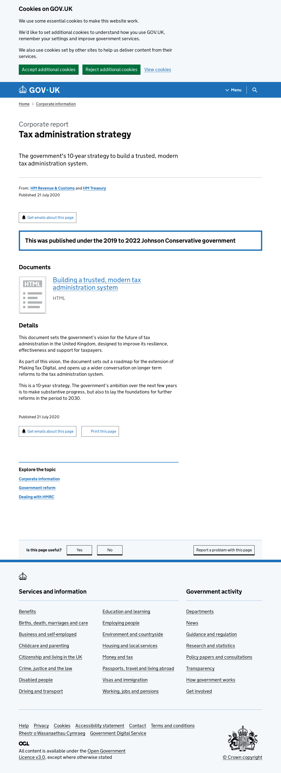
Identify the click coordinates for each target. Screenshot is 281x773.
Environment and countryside (132, 634)
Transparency (200, 668)
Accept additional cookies (49, 69)
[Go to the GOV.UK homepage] (39, 90)
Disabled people (36, 680)
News (192, 623)
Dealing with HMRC (36, 496)
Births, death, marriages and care (53, 623)
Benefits (27, 611)
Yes (84, 550)
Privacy (41, 725)
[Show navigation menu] (233, 90)
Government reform (37, 487)
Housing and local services (129, 646)
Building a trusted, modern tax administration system (97, 283)
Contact (137, 725)
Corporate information (56, 103)
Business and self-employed (48, 634)
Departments (200, 611)
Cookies (62, 725)
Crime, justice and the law (45, 668)
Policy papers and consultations (219, 657)
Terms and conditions (173, 725)
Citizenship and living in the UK (50, 657)
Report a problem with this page (224, 550)
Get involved (199, 691)
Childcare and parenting (44, 646)
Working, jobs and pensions (130, 691)
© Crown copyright (242, 757)
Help (24, 725)
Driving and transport (41, 691)
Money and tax (117, 657)
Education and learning (126, 611)
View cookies (157, 69)
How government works (210, 680)
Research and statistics (210, 646)
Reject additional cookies (111, 69)
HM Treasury (94, 188)
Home (24, 103)
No (115, 550)
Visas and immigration (125, 680)
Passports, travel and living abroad (138, 668)
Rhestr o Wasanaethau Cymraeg (52, 733)
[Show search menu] (254, 90)
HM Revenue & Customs (52, 188)
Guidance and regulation (211, 634)
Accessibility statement (99, 725)
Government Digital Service (118, 733)
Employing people (120, 623)
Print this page (103, 431)
